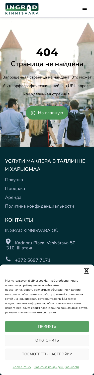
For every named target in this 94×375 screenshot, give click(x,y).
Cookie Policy (22, 367)
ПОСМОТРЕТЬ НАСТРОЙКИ (47, 354)
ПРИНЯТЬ (47, 326)
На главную (47, 113)
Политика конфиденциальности (56, 367)
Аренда (13, 197)
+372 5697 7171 (33, 260)
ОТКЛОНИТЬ (47, 340)
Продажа (15, 188)
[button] (86, 270)
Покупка (14, 180)
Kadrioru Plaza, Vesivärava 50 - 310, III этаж (42, 245)
